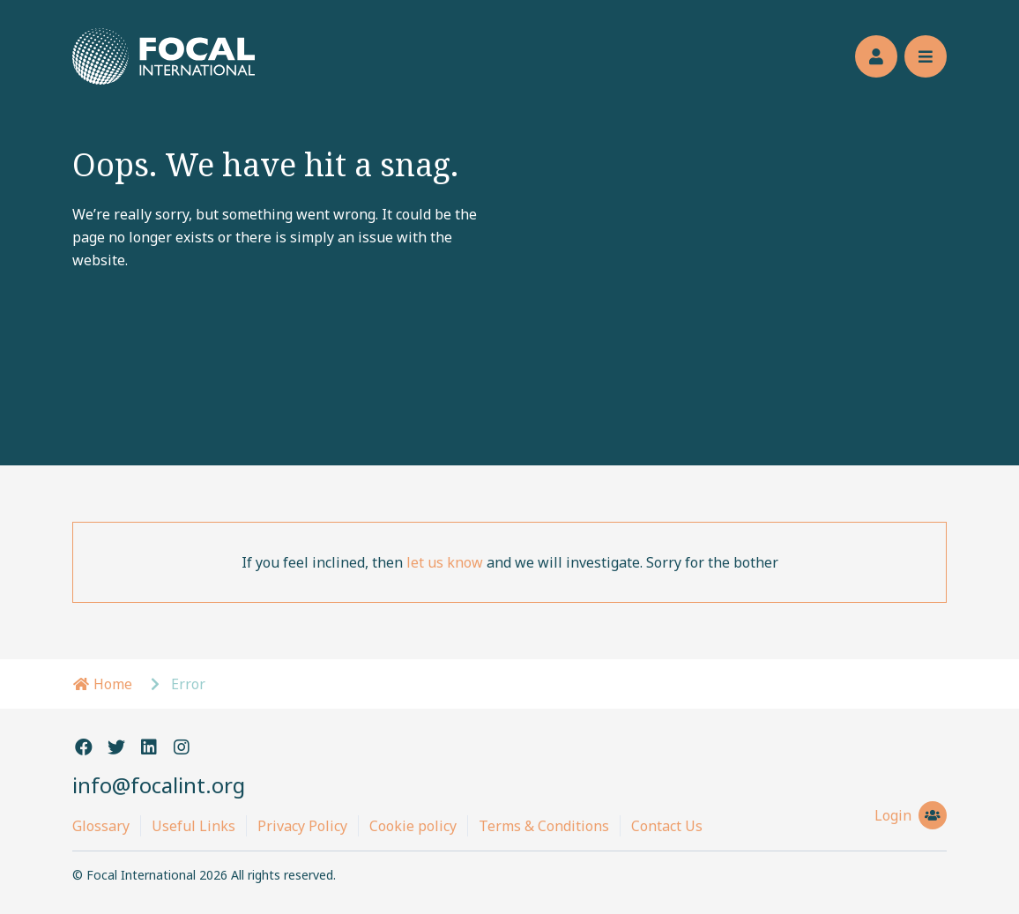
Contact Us (667, 826)
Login (910, 815)
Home (102, 684)
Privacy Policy (302, 826)
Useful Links (193, 826)
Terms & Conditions (544, 826)
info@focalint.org (158, 784)
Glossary (101, 826)
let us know (444, 562)
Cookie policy (413, 826)
